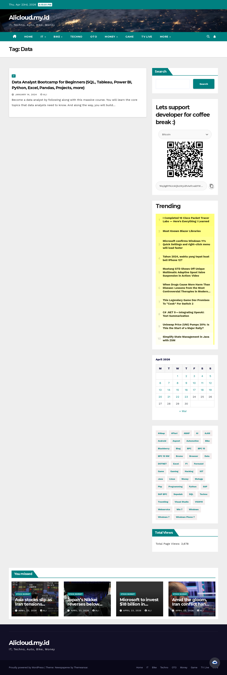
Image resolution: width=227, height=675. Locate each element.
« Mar (183, 411)
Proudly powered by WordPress (27, 667)
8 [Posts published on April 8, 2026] (177, 383)
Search (161, 71)
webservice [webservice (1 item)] (164, 509)
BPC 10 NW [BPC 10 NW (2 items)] (164, 456)
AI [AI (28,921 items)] (197, 433)
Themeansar (81, 667)
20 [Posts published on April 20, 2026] (160, 396)
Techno (76, 36)
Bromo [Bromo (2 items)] (179, 456)
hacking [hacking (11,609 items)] (189, 471)
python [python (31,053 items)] (192, 486)
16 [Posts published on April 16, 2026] (186, 390)
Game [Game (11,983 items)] (161, 471)
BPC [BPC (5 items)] (189, 448)
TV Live (146, 36)
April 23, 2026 (28, 610)
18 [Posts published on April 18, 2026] (202, 390)
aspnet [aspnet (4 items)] (176, 441)
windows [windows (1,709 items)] (194, 509)
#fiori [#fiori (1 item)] (174, 433)
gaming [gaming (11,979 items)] (174, 471)
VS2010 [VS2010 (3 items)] (199, 502)
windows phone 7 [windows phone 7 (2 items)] (185, 517)
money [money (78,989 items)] (185, 479)
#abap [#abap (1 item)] (161, 433)
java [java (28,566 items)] (160, 479)
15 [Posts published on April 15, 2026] (177, 390)
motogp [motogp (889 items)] (199, 479)
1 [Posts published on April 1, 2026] (177, 376)
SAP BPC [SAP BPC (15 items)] (162, 494)
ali (43, 94)
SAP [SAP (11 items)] (205, 486)
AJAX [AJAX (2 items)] (207, 433)
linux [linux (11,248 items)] (172, 479)
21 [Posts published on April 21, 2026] (168, 396)
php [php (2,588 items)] (160, 486)
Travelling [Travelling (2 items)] (163, 502)
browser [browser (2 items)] (193, 456)
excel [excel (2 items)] (176, 464)
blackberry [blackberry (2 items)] (164, 448)
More (164, 36)
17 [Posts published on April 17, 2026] (194, 390)
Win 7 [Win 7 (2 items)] (179, 509)
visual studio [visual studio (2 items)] (182, 502)
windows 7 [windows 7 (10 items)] (164, 517)
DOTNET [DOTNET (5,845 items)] (162, 464)
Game (129, 36)
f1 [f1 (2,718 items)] (186, 464)
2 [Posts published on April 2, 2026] (186, 376)
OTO (93, 36)
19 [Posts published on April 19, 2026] (210, 390)
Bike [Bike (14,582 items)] (207, 441)
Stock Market (23, 594)
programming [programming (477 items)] (175, 486)
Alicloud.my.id (29, 17)
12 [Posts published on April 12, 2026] (210, 383)
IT (42, 36)
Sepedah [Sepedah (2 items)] (178, 494)
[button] (208, 36)
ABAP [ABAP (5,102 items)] (187, 433)
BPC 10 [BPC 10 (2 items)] (201, 448)
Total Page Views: (168, 543)
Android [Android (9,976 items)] (162, 441)
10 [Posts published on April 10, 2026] (194, 383)
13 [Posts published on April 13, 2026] (160, 390)
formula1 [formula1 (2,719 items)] (199, 464)
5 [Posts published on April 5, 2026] (210, 376)
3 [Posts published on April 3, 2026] (194, 376)
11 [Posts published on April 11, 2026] (202, 383)
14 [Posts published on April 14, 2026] (168, 390)
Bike (57, 36)
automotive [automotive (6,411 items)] (193, 441)
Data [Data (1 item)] (207, 456)
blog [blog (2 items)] (178, 448)
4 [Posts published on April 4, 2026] (202, 376)
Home (28, 36)
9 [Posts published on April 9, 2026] (186, 383)
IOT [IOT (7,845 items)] (201, 471)
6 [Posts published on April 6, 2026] (160, 383)
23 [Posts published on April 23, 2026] (186, 396)
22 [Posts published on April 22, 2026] (177, 396)
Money (110, 36)
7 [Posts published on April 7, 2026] (169, 383)
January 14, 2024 (26, 94)
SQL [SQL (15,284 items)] (191, 494)
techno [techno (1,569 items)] (203, 494)
